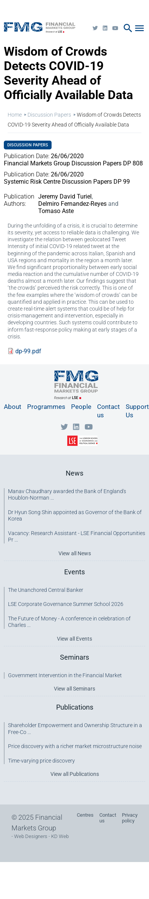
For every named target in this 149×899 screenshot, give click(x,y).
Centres (85, 815)
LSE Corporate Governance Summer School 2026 (65, 604)
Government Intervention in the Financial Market (65, 675)
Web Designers (30, 836)
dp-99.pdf (28, 351)
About (12, 406)
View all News (74, 553)
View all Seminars (74, 689)
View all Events (74, 639)
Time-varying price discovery (41, 761)
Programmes (46, 406)
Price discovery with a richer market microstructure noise (75, 746)
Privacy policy (130, 818)
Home (15, 115)
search (128, 28)
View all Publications (74, 774)
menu (139, 28)
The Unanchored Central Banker (45, 590)
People (81, 406)
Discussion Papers (49, 115)
